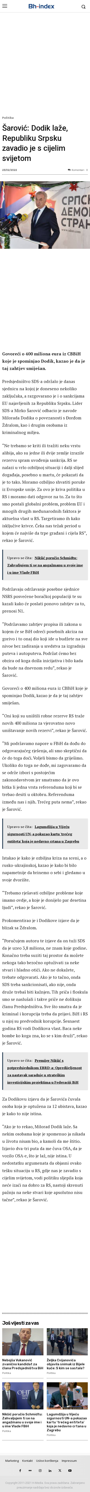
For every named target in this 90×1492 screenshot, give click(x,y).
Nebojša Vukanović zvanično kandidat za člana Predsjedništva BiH (22, 1364)
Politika (8, 118)
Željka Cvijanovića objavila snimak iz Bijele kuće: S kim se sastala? (66, 1364)
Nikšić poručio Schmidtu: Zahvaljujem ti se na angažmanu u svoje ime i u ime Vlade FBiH (22, 1420)
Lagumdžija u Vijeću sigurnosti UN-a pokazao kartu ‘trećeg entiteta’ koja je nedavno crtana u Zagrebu (67, 1422)
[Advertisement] (45, 65)
